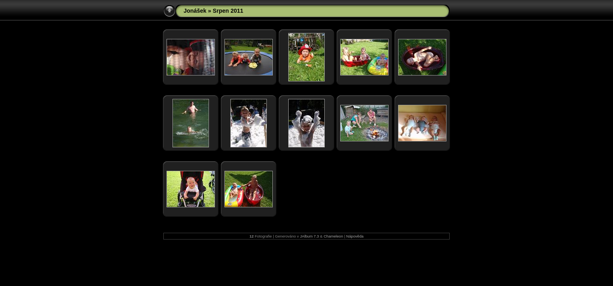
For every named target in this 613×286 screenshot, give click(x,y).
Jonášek (195, 11)
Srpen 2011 (228, 11)
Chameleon (333, 236)
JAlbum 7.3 (309, 236)
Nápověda (355, 236)
